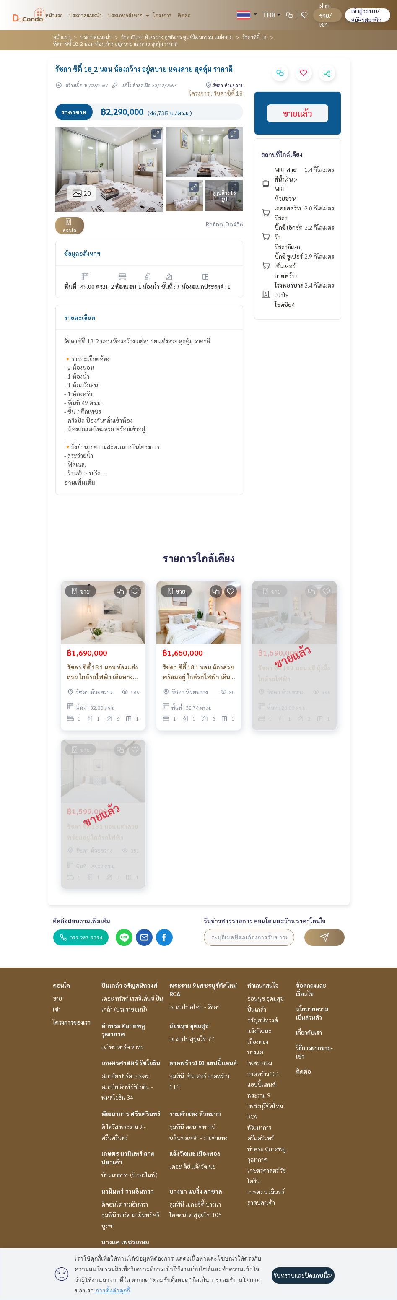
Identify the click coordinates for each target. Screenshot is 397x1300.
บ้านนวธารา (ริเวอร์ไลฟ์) (129, 1174)
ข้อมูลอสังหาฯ (82, 253)
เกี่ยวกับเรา (309, 1032)
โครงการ (162, 15)
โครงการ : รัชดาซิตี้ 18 (216, 93)
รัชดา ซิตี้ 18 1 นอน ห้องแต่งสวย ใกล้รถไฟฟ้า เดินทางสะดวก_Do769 (102, 672)
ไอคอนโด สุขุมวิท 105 (195, 1214)
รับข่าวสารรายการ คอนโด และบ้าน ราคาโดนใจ (265, 920)
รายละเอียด (79, 317)
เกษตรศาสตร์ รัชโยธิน (130, 1062)
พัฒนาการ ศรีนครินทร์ (131, 1113)
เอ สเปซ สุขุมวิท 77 (192, 1038)
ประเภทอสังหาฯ (127, 15)
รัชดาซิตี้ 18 (254, 37)
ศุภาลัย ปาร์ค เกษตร (125, 1075)
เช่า (57, 1009)
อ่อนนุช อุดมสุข (189, 1025)
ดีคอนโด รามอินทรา (124, 1204)
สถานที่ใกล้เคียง (282, 154)
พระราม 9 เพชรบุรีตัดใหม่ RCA (265, 1105)
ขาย (57, 998)
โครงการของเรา (72, 1022)
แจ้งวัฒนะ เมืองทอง (194, 1153)
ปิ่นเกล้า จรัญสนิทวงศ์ (129, 985)
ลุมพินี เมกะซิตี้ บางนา (195, 1204)
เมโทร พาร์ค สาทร (122, 1047)
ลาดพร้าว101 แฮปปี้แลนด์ (203, 1062)
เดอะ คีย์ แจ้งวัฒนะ (192, 1166)
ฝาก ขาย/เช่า (325, 15)
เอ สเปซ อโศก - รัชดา (194, 1006)
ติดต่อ (184, 15)
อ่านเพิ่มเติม (79, 482)
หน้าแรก (54, 15)
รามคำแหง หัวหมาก (195, 1113)
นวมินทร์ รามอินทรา (127, 1191)
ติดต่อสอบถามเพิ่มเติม (81, 920)
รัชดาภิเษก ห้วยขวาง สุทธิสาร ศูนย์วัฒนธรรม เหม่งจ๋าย (177, 37)
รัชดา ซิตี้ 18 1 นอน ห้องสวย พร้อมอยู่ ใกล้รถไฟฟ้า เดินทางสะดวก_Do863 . (198, 672)
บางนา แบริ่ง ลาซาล (195, 1191)
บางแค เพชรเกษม (125, 1242)
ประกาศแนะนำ (85, 15)
